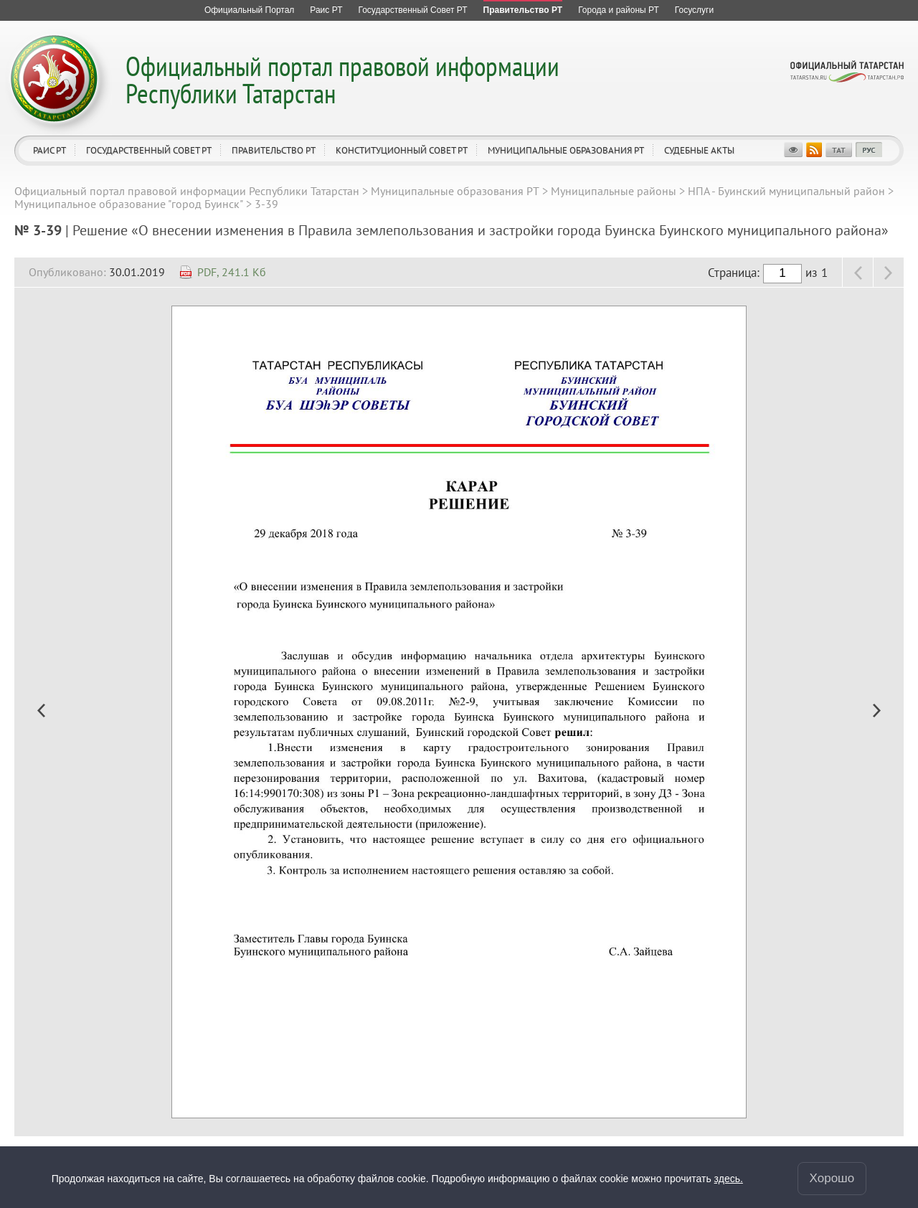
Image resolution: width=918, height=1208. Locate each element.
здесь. (728, 1178)
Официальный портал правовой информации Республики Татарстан (342, 79)
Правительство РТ (274, 150)
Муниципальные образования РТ (566, 150)
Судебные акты (699, 150)
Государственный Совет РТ (149, 150)
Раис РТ (49, 150)
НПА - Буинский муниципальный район (786, 191)
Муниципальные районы (613, 191)
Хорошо (832, 1178)
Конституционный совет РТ (402, 150)
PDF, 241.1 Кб (231, 272)
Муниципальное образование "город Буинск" (128, 204)
